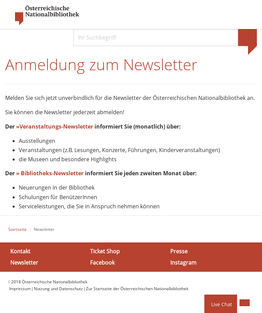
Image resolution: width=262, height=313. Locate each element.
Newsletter (24, 262)
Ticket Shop (105, 251)
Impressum (20, 289)
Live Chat (221, 304)
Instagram (183, 262)
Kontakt (20, 251)
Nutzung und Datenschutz (58, 289)
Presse (179, 251)
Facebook (102, 262)
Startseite (17, 229)
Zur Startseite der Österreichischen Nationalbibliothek (137, 289)
